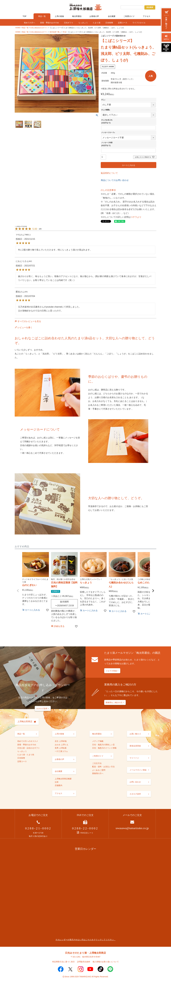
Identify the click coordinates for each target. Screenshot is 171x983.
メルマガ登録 (111, 671)
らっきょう (83, 23)
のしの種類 (106, 110)
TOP (24, 16)
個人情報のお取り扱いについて (106, 962)
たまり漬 (96, 23)
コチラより (136, 217)
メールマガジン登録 (138, 770)
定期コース (122, 23)
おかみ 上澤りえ (61, 745)
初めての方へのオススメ (27, 741)
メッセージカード (108, 132)
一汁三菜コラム (61, 751)
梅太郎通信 (76, 16)
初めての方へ (29, 23)
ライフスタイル (138, 23)
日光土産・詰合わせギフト (28, 748)
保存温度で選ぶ (55, 32)
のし (103, 100)
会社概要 (111, 16)
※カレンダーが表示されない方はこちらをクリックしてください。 (85, 939)
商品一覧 (42, 16)
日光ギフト (68, 23)
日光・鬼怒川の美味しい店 (103, 745)
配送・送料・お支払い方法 (103, 767)
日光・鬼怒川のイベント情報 (104, 748)
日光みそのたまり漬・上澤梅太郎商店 (85, 953)
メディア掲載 (97, 741)
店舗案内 (58, 785)
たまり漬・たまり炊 (25, 755)
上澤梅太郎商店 (24, 721)
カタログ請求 (41, 708)
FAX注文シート (85, 833)
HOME (17, 28)
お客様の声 (94, 16)
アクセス (146, 16)
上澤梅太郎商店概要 (63, 779)
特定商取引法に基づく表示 (63, 962)
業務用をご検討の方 (114, 702)
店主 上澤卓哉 (61, 741)
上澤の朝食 (59, 16)
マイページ (134, 758)
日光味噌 (109, 23)
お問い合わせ (135, 782)
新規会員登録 (135, 746)
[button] (18, 591)
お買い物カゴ (135, 734)
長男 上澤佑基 (61, 748)
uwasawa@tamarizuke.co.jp (132, 828)
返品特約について (109, 173)
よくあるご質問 (98, 770)
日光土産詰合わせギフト (39, 28)
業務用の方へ (97, 773)
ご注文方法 (97, 763)
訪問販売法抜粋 (83, 962)
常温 (64, 32)
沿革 (57, 782)
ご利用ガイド (129, 16)
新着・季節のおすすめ (49, 23)
